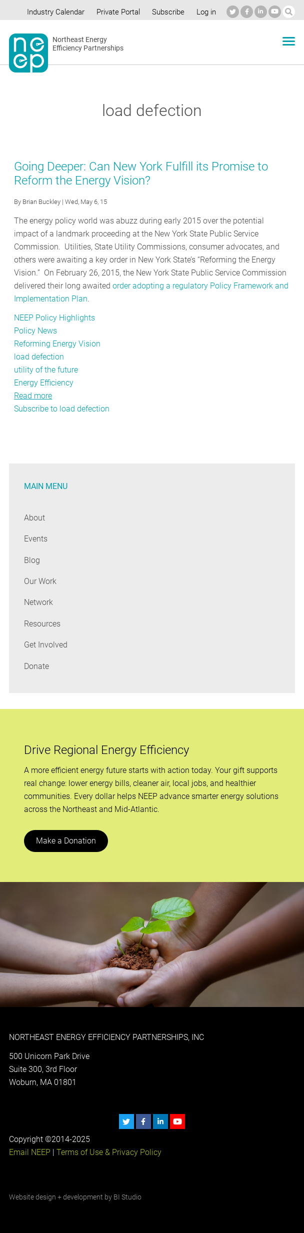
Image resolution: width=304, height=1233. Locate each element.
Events (36, 539)
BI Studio (127, 1197)
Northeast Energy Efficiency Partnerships (88, 44)
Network (39, 602)
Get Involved (45, 645)
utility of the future (46, 369)
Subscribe (166, 12)
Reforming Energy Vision (57, 343)
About (34, 517)
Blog (32, 560)
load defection (39, 357)
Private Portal (116, 12)
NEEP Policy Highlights (54, 317)
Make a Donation (65, 841)
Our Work (40, 581)
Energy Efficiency (44, 383)
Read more (33, 395)
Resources (42, 623)
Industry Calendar (53, 12)
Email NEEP (29, 1152)
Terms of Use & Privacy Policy (108, 1152)
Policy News (35, 331)
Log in (205, 12)
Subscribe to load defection (62, 409)
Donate (36, 666)
